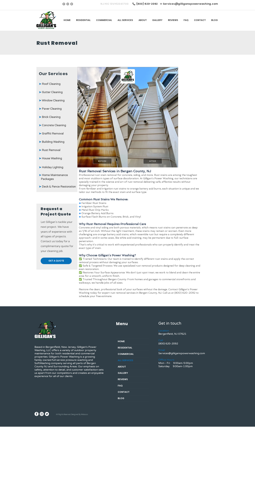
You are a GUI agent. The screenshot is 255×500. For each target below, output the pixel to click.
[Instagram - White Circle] (42, 414)
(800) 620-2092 (147, 4)
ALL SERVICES (125, 360)
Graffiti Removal (51, 133)
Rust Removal (49, 150)
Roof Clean (49, 84)
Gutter (45, 92)
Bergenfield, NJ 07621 (172, 333)
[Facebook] (63, 4)
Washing (50, 158)
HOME (121, 341)
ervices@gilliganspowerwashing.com (191, 4)
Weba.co (84, 414)
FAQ (120, 385)
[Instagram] (67, 4)
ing (58, 84)
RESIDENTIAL (125, 347)
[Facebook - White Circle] (36, 414)
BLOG (121, 398)
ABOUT (122, 366)
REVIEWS (123, 379)
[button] (125, 20)
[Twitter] (71, 4)
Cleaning (57, 92)
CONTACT (123, 392)
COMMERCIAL (126, 354)
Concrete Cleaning (52, 125)
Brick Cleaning (49, 117)
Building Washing (51, 142)
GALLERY (123, 373)
